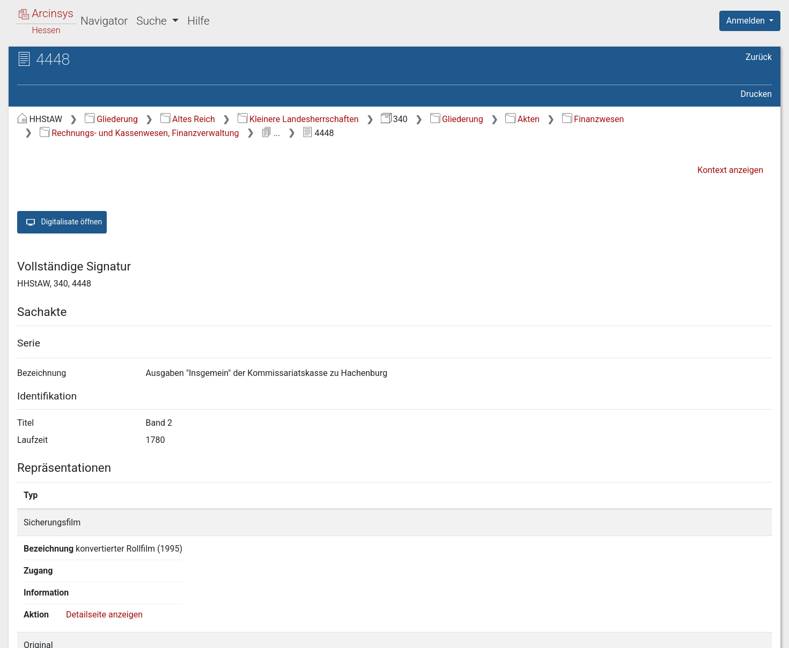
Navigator (104, 20)
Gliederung (111, 119)
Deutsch (64, 626)
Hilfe (198, 20)
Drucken (756, 94)
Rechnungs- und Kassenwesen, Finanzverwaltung (139, 133)
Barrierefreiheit (674, 633)
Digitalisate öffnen (62, 222)
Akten (522, 119)
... (270, 133)
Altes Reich (187, 119)
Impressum (753, 633)
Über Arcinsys (512, 633)
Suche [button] (152, 20)
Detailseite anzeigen (671, 522)
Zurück (759, 57)
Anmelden (746, 21)
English (25, 626)
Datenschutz (592, 633)
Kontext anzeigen (730, 170)
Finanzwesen (593, 119)
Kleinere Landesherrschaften (298, 119)
